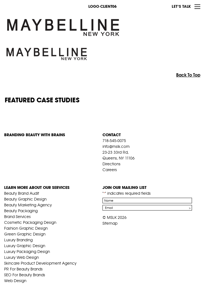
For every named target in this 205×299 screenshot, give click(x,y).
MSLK (25, 6)
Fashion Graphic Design (26, 228)
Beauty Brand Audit (21, 193)
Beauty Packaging (21, 210)
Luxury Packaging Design (27, 251)
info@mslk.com (116, 146)
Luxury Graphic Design (24, 245)
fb (104, 176)
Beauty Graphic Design (25, 199)
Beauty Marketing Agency (28, 204)
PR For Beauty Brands (23, 269)
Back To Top (188, 75)
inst (130, 176)
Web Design (15, 280)
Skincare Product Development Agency (40, 263)
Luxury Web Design (21, 257)
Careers (109, 169)
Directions (111, 163)
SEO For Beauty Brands (24, 274)
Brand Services (17, 216)
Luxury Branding (18, 239)
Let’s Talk (181, 6)
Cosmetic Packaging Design (30, 222)
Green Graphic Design (24, 234)
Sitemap (109, 223)
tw (113, 176)
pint (122, 176)
